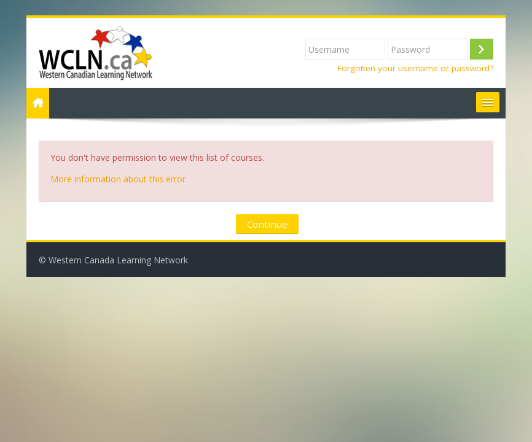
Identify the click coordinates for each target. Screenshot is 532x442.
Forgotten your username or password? (415, 68)
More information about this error (118, 179)
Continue (267, 224)
